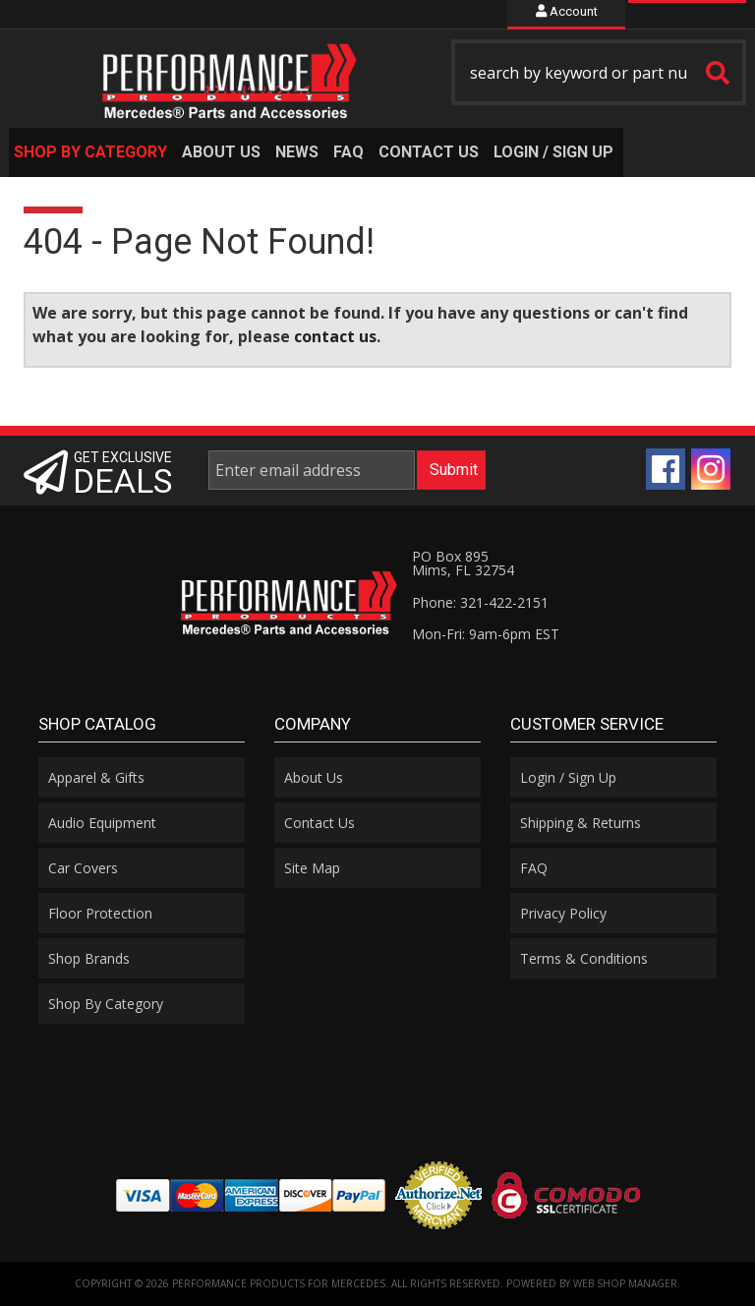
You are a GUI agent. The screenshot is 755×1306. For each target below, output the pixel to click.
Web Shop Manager (625, 1283)
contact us (335, 336)
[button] (598, 72)
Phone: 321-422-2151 (480, 602)
